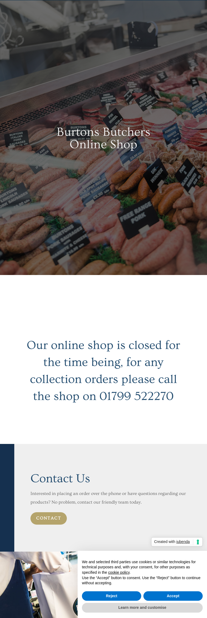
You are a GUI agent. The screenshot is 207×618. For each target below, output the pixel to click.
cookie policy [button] (118, 572)
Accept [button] (173, 596)
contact (48, 518)
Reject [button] (111, 596)
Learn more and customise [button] (142, 607)
